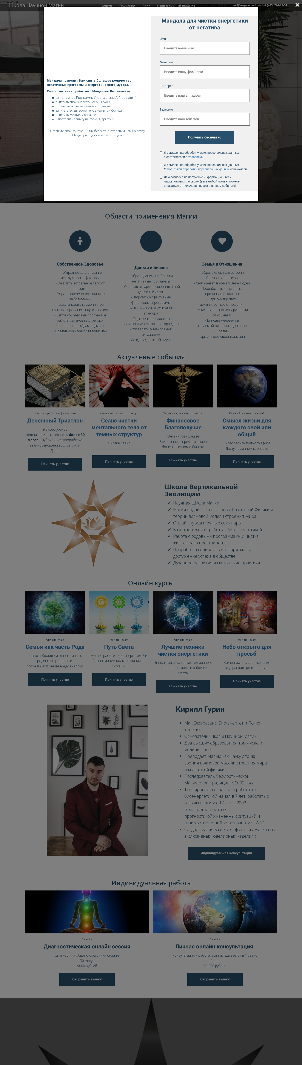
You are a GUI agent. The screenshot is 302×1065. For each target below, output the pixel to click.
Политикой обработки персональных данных (198, 169)
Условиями (195, 157)
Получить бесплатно (204, 137)
